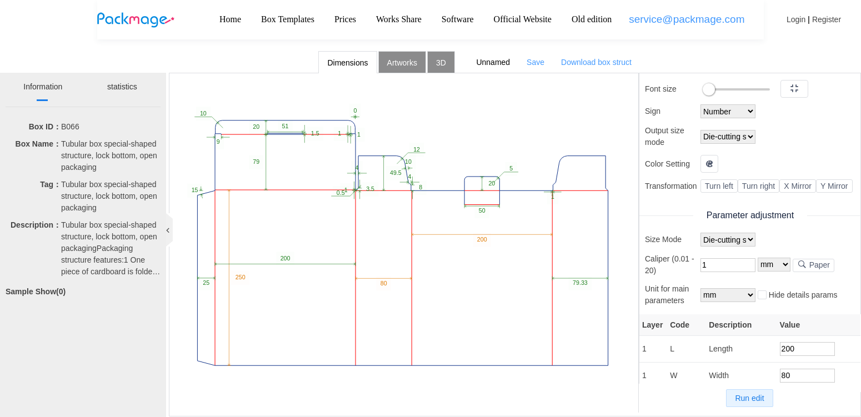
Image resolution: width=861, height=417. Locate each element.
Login (796, 19)
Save (535, 62)
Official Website (523, 19)
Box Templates (287, 19)
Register (826, 19)
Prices (345, 19)
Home (230, 19)
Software (458, 19)
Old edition (592, 19)
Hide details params (798, 295)
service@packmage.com (686, 19)
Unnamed (493, 62)
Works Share (399, 19)
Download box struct (596, 62)
